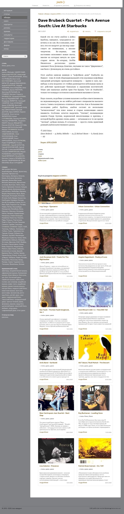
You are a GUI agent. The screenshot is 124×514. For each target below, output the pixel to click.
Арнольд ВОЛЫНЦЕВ (9, 92)
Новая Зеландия (16, 216)
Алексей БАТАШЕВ (15, 76)
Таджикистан (18, 262)
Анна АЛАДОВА (16, 88)
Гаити (4, 187)
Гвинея (21, 253)
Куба (8, 204)
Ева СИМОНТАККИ (8, 110)
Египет (14, 255)
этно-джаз (21, 310)
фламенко (5, 304)
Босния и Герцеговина (10, 244)
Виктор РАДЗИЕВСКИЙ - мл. (12, 99)
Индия (4, 193)
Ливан (4, 207)
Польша (9, 220)
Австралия (6, 169)
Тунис (10, 231)
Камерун (14, 200)
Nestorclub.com (116, 508)
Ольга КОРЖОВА (19, 141)
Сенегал (5, 224)
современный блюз (14, 297)
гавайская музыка (8, 279)
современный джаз (9, 310)
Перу (4, 220)
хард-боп (19, 304)
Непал (4, 213)
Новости (46, 5)
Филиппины (14, 264)
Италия (4, 198)
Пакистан (13, 218)
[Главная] (61, 2)
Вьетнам (12, 185)
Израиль (23, 191)
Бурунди (5, 180)
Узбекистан (18, 233)
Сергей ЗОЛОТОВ (17, 145)
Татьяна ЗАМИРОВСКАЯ (11, 152)
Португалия (17, 220)
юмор (6, 49)
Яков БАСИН (19, 156)
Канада (21, 200)
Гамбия (16, 253)
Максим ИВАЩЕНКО (15, 123)
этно (13, 65)
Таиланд (5, 229)
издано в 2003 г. (56, 14)
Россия (14, 222)
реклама (5, 317)
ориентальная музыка (16, 286)
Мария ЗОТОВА (20, 125)
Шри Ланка (12, 249)
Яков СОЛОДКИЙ (16, 163)
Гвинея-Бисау (7, 255)
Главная (35, 5)
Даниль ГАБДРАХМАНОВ (11, 160)
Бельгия (21, 176)
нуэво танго (12, 284)
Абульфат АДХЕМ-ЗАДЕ (16, 72)
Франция (5, 238)
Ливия (18, 257)
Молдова (19, 211)
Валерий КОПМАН (19, 96)
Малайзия (14, 209)
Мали (21, 209)
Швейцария (6, 240)
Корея (17, 202)
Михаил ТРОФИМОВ (9, 129)
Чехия (19, 238)
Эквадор (21, 240)
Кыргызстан (14, 204)
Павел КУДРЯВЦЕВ (9, 143)
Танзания (5, 264)
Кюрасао (9, 246)
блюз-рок (22, 275)
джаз (8, 65)
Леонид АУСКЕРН (19, 118)
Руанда (4, 262)
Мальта (4, 249)
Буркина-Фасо (7, 253)
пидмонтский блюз (19, 288)
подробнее (44, 223)
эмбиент (5, 308)
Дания (10, 189)
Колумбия (11, 202)
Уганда (10, 233)
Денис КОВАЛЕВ (8, 105)
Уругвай (12, 235)
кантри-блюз (7, 288)
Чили (24, 238)
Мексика (12, 211)
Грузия (4, 189)
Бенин (4, 178)
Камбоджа (6, 200)
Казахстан (21, 198)
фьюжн (12, 304)
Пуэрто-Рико (6, 222)
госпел (4, 282)
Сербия (11, 224)
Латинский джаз (15, 277)
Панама (20, 218)
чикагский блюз (20, 306)
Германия (10, 187)
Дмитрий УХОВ (21, 107)
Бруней (19, 251)
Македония (6, 209)
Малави (24, 257)
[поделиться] (72, 31)
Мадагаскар (18, 246)
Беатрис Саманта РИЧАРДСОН (13, 158)
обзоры (47, 14)
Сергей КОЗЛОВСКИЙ (10, 147)
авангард (5, 271)
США (25, 227)
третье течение (12, 302)
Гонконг (17, 187)
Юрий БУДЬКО (17, 154)
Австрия (13, 169)
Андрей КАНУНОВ (9, 85)
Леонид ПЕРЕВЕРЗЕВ (9, 121)
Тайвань (12, 229)
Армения (5, 174)
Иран (23, 193)
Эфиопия (12, 242)
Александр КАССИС (9, 74)
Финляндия (19, 235)
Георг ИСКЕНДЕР (16, 103)
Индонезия (11, 193)
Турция (4, 233)
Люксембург (17, 207)
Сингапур (18, 224)
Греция (24, 187)
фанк (21, 302)
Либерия (12, 257)
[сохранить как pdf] (103, 31)
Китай (4, 202)
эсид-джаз (13, 308)
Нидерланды (19, 213)
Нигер (20, 260)
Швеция (14, 240)
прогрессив (15, 293)
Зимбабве (15, 191)
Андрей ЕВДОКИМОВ (18, 83)
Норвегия (5, 218)
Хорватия (13, 238)
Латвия (22, 204)
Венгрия (5, 182)
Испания (21, 196)
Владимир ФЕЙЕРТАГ (9, 101)
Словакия (5, 227)
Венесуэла (12, 182)
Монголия (14, 260)
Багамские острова (9, 251)
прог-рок (19, 291)
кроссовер (6, 293)
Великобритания (15, 180)
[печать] (86, 31)
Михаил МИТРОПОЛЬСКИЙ (12, 127)
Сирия (10, 262)
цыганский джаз (8, 306)
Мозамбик (6, 260)
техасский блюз (8, 299)
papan (4, 72)
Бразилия (18, 178)
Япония (21, 264)
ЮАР (18, 242)
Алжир (15, 171)
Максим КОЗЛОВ (8, 125)
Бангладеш (6, 176)
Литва (9, 207)
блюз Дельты (13, 275)
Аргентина (23, 171)
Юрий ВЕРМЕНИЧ (8, 156)
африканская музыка (9, 273)
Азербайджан (7, 171)
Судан (20, 227)
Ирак (18, 193)
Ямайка (23, 242)
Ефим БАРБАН (14, 112)
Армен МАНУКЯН (16, 90)
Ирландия (5, 196)
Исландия (13, 196)
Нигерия (10, 213)
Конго (20, 255)
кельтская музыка (8, 291)
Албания (20, 249)
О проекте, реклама (61, 5)
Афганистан (13, 174)
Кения (21, 244)
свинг (17, 295)
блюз (4, 65)
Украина (5, 235)
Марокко (5, 211)
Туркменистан (18, 231)
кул (3, 277)
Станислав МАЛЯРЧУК (16, 149)
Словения (13, 227)
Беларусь (14, 176)
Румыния (21, 222)
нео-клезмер (12, 282)
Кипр (4, 246)
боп (6, 277)
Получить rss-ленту (82, 5)
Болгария (10, 178)
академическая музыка (18, 271)
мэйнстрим (20, 279)
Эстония (5, 242)
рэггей (12, 295)
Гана (23, 185)
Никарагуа (6, 216)
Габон (18, 185)
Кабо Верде (12, 198)
